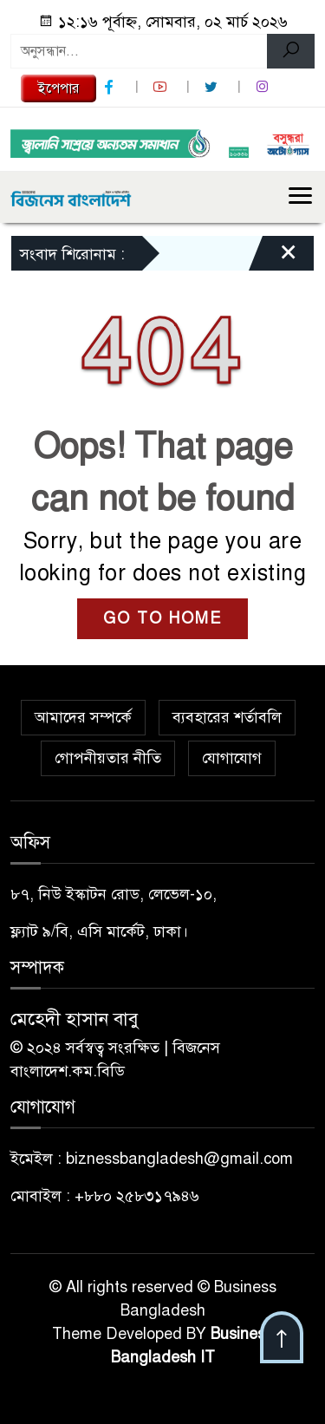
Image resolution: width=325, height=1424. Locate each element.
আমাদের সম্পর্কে (83, 717)
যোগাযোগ (232, 758)
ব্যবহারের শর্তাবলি (227, 717)
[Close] (273, 257)
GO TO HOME (162, 618)
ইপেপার (58, 88)
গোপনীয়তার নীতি (108, 758)
